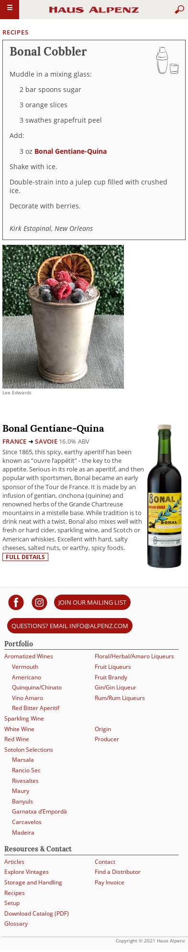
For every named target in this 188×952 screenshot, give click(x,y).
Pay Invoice (109, 882)
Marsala (23, 760)
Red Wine (16, 739)
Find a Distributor (118, 872)
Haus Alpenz (94, 14)
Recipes (15, 32)
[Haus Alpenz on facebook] (16, 602)
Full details (25, 557)
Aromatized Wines (28, 656)
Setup (12, 903)
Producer (107, 739)
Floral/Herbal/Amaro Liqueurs (134, 656)
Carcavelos (27, 822)
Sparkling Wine (24, 718)
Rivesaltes (25, 781)
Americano (26, 677)
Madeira (23, 832)
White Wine (19, 729)
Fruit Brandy (111, 677)
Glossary (16, 923)
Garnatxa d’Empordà (39, 811)
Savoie (46, 441)
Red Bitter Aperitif (35, 708)
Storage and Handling (33, 882)
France (14, 441)
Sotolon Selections (28, 750)
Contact (105, 862)
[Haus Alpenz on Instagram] (39, 602)
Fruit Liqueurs (113, 667)
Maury (20, 791)
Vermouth (25, 667)
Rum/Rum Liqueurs (120, 698)
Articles (14, 862)
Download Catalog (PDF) (36, 913)
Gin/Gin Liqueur (115, 687)
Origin (103, 729)
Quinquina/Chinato (37, 687)
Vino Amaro (27, 698)
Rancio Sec (26, 770)
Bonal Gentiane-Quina (70, 151)
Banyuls (22, 801)
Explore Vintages (26, 872)
